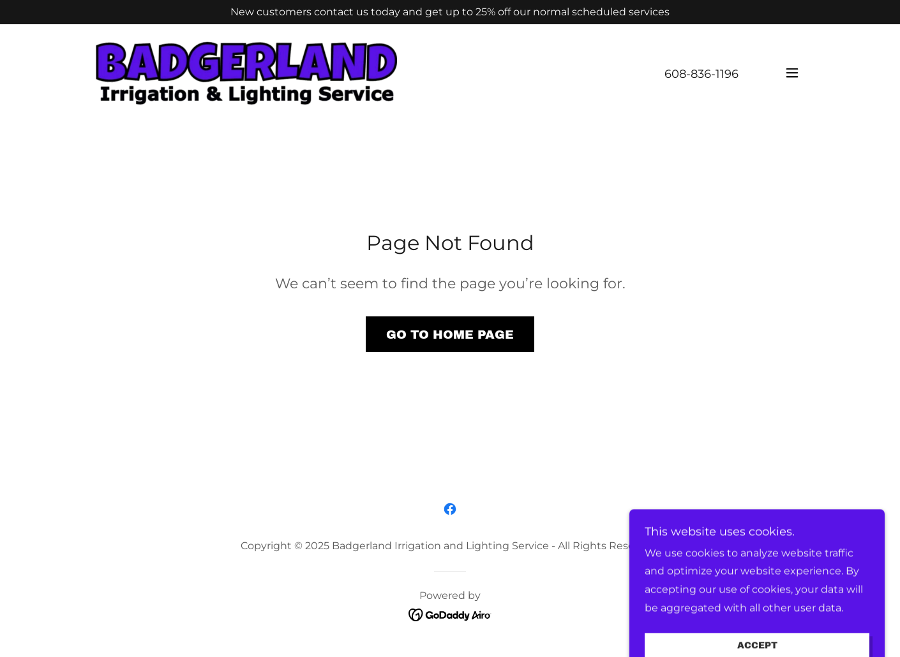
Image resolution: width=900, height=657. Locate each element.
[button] (792, 72)
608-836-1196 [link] (701, 74)
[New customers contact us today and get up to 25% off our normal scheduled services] (450, 12)
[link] (246, 72)
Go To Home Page (450, 334)
